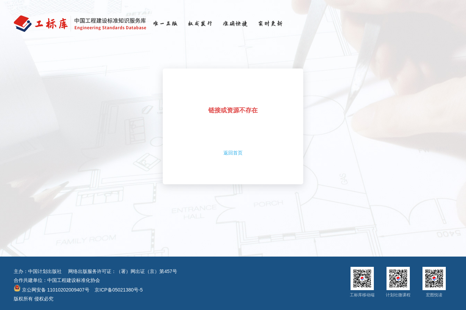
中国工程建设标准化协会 (73, 280)
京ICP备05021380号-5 (119, 290)
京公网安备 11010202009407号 (51, 290)
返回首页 (233, 153)
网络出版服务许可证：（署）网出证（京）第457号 (122, 271)
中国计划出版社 (45, 271)
